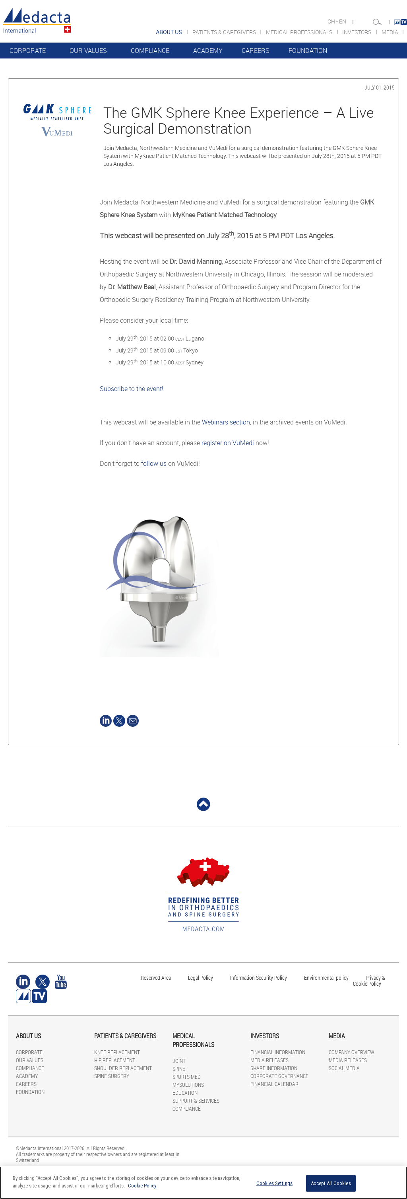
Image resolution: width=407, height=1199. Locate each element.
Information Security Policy (258, 977)
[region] (203, 1182)
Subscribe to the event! (131, 388)
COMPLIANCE (150, 50)
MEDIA (390, 32)
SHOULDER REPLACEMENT (123, 1068)
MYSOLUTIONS (188, 1084)
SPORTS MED (186, 1076)
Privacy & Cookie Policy (369, 980)
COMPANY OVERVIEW (351, 1052)
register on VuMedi (228, 442)
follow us (154, 463)
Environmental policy (326, 977)
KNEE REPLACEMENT (117, 1052)
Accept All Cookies (331, 1183)
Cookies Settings (274, 1183)
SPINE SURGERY (111, 1076)
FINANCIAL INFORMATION (277, 1052)
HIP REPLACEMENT (114, 1060)
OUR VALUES (88, 50)
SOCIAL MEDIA (344, 1068)
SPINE (178, 1068)
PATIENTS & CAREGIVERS (224, 32)
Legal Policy (200, 977)
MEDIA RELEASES (269, 1060)
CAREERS (255, 50)
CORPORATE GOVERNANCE (279, 1076)
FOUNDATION (308, 50)
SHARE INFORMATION (273, 1068)
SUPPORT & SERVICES (195, 1100)
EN (343, 21)
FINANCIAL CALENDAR (274, 1084)
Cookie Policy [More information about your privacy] (142, 1186)
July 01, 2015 (379, 87)
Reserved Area (156, 977)
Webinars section (226, 422)
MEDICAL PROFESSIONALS (299, 32)
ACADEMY (208, 50)
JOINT (179, 1061)
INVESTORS (357, 32)
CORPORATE (28, 50)
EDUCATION (185, 1092)
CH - (333, 21)
